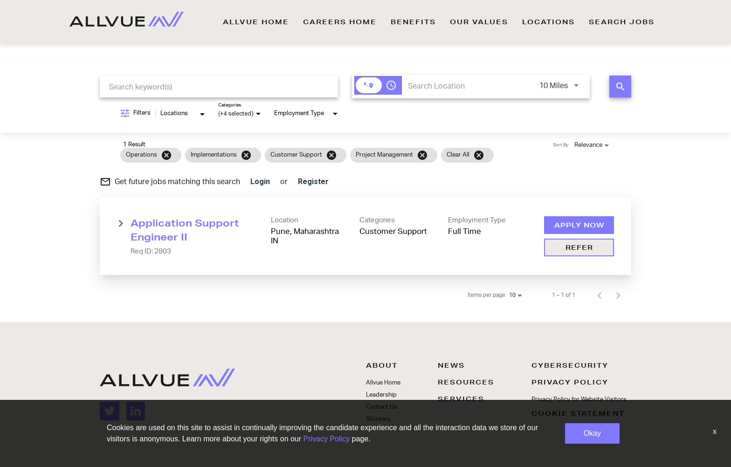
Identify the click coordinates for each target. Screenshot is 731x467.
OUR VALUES (479, 22)
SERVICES (461, 399)
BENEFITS (413, 22)
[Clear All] (478, 155)
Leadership (381, 395)
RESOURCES (466, 382)
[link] (365, 236)
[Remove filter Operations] (166, 155)
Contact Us (381, 407)
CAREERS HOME (340, 22)
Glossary (378, 419)
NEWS (451, 365)
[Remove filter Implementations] (246, 155)
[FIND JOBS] (620, 86)
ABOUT (382, 365)
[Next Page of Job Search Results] (618, 295)
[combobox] (219, 87)
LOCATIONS (548, 22)
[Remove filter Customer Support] (331, 155)
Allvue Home (383, 383)
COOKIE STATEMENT (578, 413)
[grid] (347, 155)
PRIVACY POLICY (569, 382)
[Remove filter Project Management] (422, 155)
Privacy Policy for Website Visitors (579, 400)
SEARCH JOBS (622, 22)
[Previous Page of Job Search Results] (599, 295)
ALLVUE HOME (256, 22)
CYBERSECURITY (569, 365)
